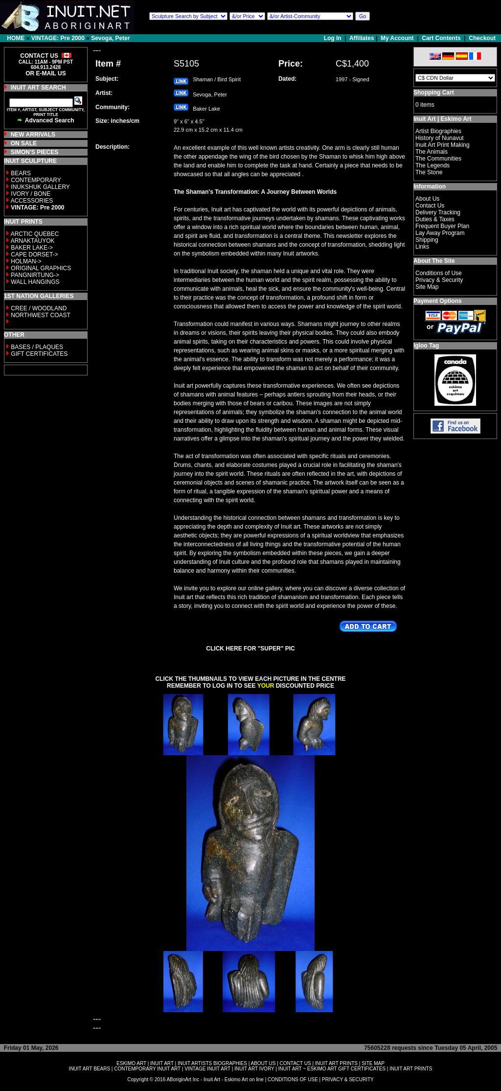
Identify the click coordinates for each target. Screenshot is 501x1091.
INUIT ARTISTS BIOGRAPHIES (212, 1063)
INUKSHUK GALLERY (40, 187)
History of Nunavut (439, 138)
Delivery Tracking (437, 212)
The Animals (431, 151)
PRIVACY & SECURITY (348, 1079)
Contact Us (429, 205)
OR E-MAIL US (45, 73)
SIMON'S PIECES (35, 152)
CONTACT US (295, 1063)
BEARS (21, 173)
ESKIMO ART (131, 1063)
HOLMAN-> (26, 261)
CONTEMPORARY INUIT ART (147, 1068)
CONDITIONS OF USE (293, 1079)
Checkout (482, 38)
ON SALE (24, 143)
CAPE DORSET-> (34, 254)
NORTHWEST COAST (39, 315)
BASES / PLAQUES (37, 347)
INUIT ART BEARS (89, 1068)
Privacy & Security (439, 280)
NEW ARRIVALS (33, 134)
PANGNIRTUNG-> (35, 275)
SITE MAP (373, 1063)
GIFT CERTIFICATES (39, 353)
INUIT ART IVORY (254, 1068)
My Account (397, 38)
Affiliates (361, 38)
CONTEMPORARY (36, 180)
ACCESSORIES (32, 200)
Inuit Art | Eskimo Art (442, 119)
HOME (15, 38)
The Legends (432, 165)
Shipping (426, 239)
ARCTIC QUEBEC (35, 234)
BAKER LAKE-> (32, 247)
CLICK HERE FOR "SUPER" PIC (250, 648)
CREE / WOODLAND (38, 308)
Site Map (426, 286)
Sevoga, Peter (110, 38)
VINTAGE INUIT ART (207, 1068)
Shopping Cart (433, 92)
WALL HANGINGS (35, 282)
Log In (333, 38)
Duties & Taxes (435, 219)
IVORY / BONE (30, 193)
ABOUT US (262, 1063)
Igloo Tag (426, 345)
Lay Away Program (440, 233)
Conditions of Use (438, 273)
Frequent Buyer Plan (442, 226)
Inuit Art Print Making (442, 144)
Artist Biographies (438, 131)
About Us (427, 198)
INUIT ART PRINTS (336, 1063)
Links (422, 246)
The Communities (438, 158)
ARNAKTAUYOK (33, 240)
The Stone (428, 172)
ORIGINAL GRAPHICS (41, 268)
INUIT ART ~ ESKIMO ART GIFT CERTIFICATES (332, 1068)
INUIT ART (162, 1063)
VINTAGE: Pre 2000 (58, 38)
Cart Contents (441, 38)
